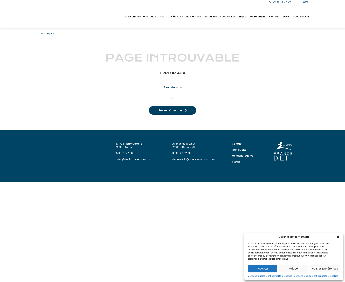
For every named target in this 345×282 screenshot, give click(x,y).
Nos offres (157, 16)
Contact (274, 16)
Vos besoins (175, 16)
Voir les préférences (325, 268)
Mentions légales (242, 155)
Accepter (262, 268)
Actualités (210, 16)
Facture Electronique (233, 16)
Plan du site (172, 87)
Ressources (193, 16)
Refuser (294, 268)
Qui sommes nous (136, 16)
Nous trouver (301, 16)
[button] (338, 235)
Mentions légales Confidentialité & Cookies (270, 275)
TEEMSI (236, 161)
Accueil (45, 33)
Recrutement (258, 16)
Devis (286, 16)
